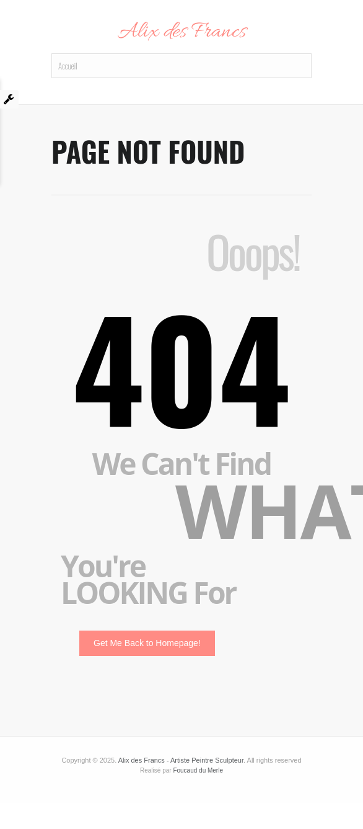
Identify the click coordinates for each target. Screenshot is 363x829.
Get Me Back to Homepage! (147, 643)
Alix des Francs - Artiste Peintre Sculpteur (180, 760)
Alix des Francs (182, 32)
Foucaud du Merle (198, 770)
